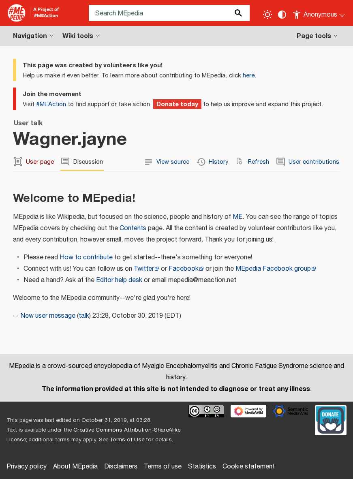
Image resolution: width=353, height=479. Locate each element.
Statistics (202, 467)
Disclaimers (120, 467)
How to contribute (86, 257)
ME (237, 217)
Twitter (144, 269)
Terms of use (163, 467)
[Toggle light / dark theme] (267, 14)
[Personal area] (319, 13)
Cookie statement (248, 467)
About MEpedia (75, 467)
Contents (133, 228)
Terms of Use (127, 439)
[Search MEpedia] (169, 13)
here (249, 75)
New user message (47, 316)
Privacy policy (26, 467)
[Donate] (331, 419)
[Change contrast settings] (282, 14)
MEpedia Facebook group (273, 269)
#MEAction (51, 104)
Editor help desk (119, 280)
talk (84, 316)
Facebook (184, 269)
